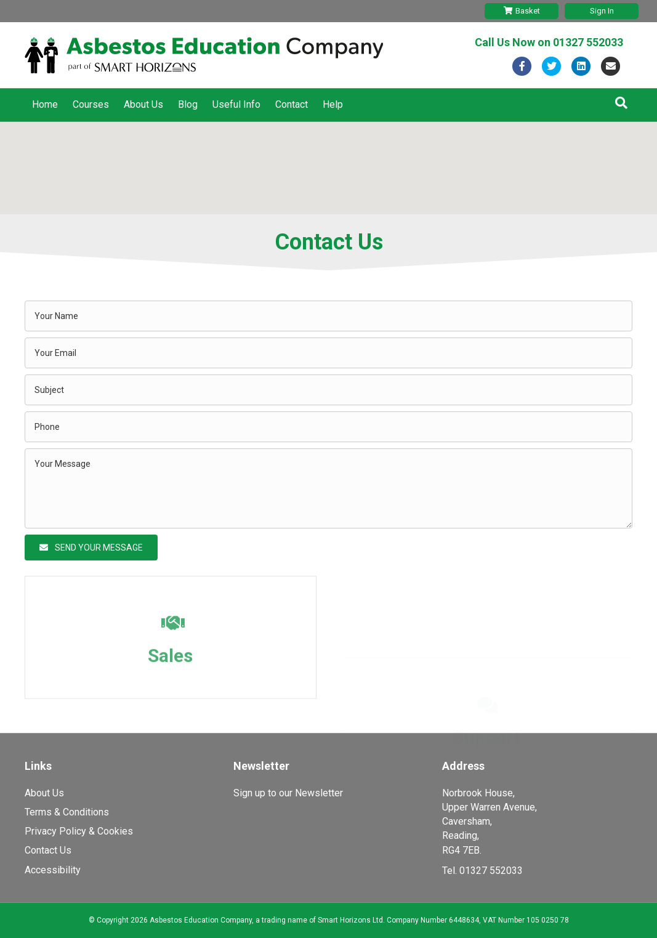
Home (45, 104)
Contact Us (48, 850)
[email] (328, 353)
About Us (143, 104)
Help (333, 104)
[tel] (328, 426)
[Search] (621, 103)
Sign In (602, 10)
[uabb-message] (328, 488)
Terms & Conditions (67, 812)
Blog (188, 104)
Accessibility (53, 870)
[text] (328, 316)
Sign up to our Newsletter (288, 793)
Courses (91, 104)
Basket (522, 10)
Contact (291, 104)
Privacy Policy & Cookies (79, 831)
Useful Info (236, 104)
